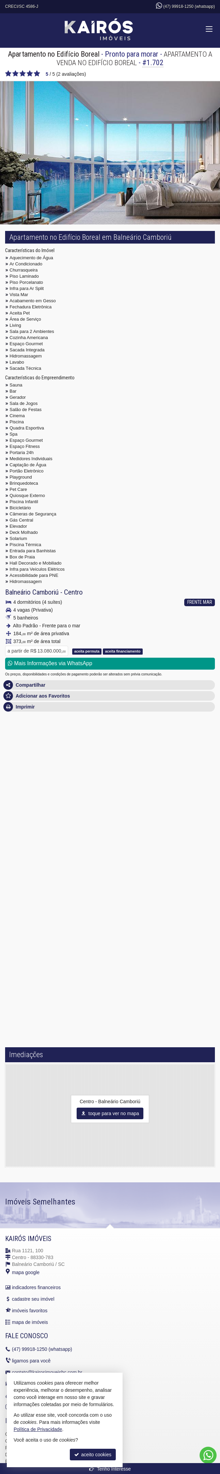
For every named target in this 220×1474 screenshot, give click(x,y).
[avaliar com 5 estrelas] (37, 73)
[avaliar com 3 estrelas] (22, 73)
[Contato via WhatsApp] (208, 1455)
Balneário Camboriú (32, 592)
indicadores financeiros (36, 1287)
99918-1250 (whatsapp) (42, 1349)
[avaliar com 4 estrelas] (30, 73)
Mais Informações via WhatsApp (50, 663)
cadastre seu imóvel (33, 1299)
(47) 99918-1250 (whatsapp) (189, 6)
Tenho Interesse (110, 1469)
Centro (73, 592)
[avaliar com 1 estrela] (8, 73)
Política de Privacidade (38, 1429)
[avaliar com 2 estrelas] (15, 73)
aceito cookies (92, 1454)
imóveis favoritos (29, 1310)
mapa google (26, 1272)
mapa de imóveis (30, 1322)
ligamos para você (31, 1360)
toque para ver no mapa (110, 1113)
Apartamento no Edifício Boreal (53, 54)
